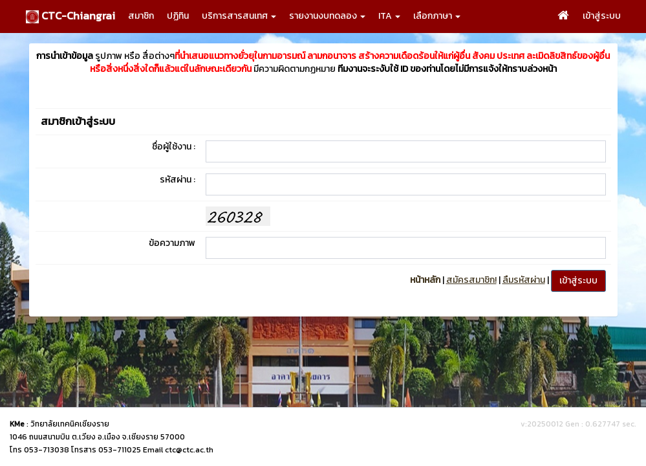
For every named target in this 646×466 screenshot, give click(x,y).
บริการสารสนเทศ (239, 16)
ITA (389, 16)
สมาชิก (141, 16)
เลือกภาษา (436, 16)
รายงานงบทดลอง (327, 16)
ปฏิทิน (178, 16)
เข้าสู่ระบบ (602, 16)
